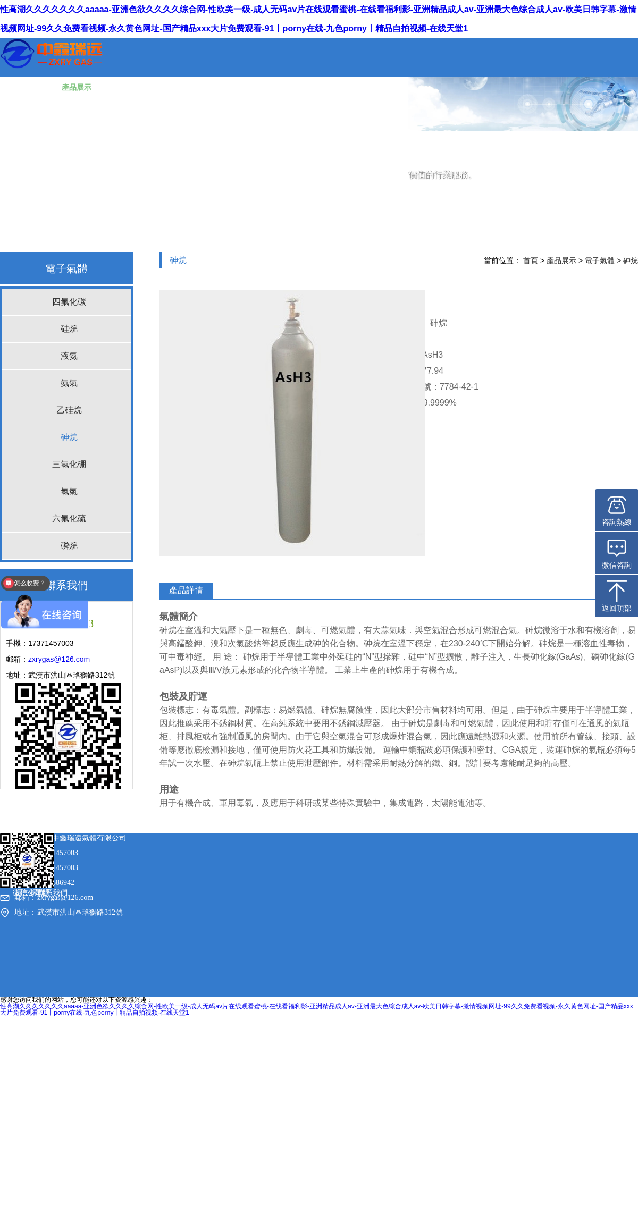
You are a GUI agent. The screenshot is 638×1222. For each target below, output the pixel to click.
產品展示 (561, 260)
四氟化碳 (69, 301)
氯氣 (69, 491)
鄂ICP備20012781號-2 (108, 1046)
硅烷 (69, 328)
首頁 (530, 260)
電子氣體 (66, 268)
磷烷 (69, 545)
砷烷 (69, 437)
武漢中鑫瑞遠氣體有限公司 (38, 1046)
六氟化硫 (69, 518)
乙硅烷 (69, 410)
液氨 (69, 355)
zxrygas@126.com (59, 659)
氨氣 (69, 382)
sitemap (150, 1046)
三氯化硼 (69, 464)
